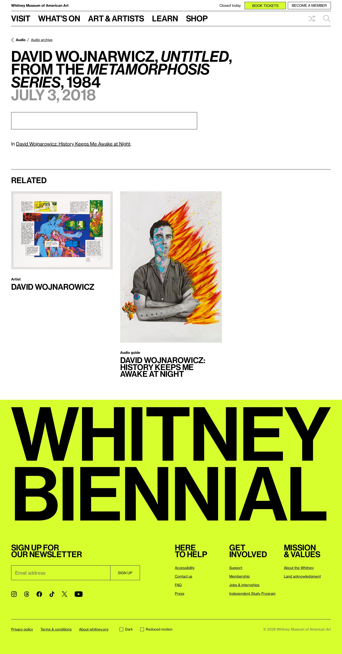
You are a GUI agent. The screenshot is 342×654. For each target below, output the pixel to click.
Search (327, 18)
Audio (21, 40)
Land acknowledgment (302, 576)
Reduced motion (156, 629)
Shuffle (311, 18)
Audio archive (42, 40)
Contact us (183, 576)
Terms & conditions (56, 629)
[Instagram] (13, 594)
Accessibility (185, 568)
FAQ (178, 585)
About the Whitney (299, 568)
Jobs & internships (244, 585)
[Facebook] (39, 594)
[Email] (60, 572)
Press (179, 593)
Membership (239, 576)
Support (235, 568)
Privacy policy (22, 629)
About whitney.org (93, 629)
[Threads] (26, 594)
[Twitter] (64, 594)
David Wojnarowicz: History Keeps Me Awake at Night (73, 143)
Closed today (230, 5)
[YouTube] (78, 594)
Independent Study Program (252, 593)
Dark (126, 629)
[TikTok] (52, 594)
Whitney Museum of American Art (40, 5)
